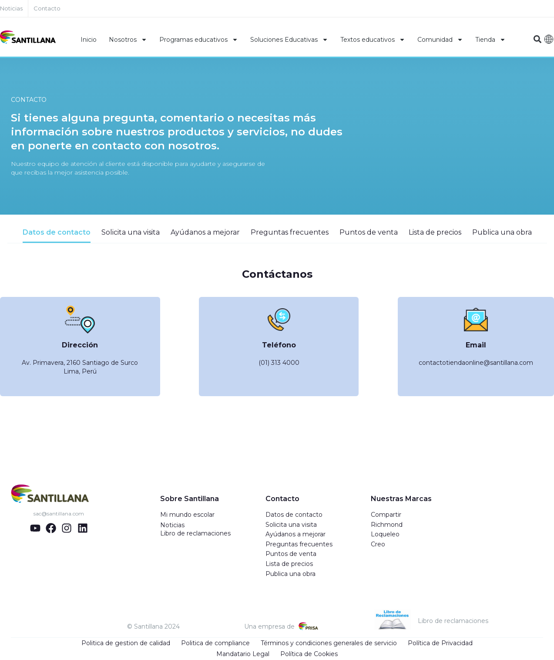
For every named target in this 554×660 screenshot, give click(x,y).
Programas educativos (198, 39)
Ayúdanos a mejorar (295, 535)
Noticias (172, 525)
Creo (378, 545)
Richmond (387, 525)
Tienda (490, 39)
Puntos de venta (290, 554)
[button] (537, 39)
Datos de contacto (293, 515)
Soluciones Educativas (289, 39)
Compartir (386, 515)
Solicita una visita (291, 525)
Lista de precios (289, 564)
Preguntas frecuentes (298, 545)
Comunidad (440, 39)
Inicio (89, 40)
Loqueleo (385, 535)
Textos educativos (372, 39)
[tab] (57, 235)
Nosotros (128, 39)
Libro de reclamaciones (195, 534)
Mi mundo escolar (187, 515)
